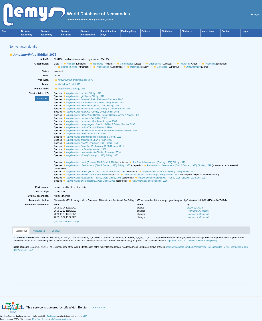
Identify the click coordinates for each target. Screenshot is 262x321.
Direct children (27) (39, 93)
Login (244, 31)
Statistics (166, 31)
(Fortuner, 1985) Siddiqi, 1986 (89, 162)
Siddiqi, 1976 (73, 80)
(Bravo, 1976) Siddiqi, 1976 (90, 105)
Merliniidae (133, 67)
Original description (38, 196)
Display (42, 98)
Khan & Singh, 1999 (84, 174)
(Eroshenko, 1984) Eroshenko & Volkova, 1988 (99, 130)
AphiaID (44, 59)
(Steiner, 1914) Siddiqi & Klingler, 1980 (94, 171)
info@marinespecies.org (61, 319)
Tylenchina (208, 64)
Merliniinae (160, 67)
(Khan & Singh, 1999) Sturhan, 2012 (149, 174)
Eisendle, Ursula (195, 207)
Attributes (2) (39, 231)
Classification (41, 64)
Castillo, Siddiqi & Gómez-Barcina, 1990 (96, 108)
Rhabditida (183, 64)
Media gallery (128, 31)
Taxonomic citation (39, 200)
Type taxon (43, 80)
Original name (41, 88)
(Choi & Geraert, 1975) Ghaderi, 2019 (177, 165)
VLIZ (85, 316)
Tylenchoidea (100, 67)
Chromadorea (124, 64)
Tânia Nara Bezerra (40, 319)
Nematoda (96, 64)
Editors (145, 31)
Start (4, 31)
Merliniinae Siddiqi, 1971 (68, 84)
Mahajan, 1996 (84, 133)
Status (45, 71)
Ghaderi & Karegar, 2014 (91, 152)
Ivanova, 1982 (84, 149)
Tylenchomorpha (67, 67)
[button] (11, 54)
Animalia (69, 64)
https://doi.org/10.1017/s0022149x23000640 (188, 240)
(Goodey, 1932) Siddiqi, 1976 (90, 112)
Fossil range (42, 191)
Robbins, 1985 (147, 181)
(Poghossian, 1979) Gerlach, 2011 (93, 146)
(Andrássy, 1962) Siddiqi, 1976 (90, 143)
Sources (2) (21, 231)
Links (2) (56, 231)
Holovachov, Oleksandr (198, 211)
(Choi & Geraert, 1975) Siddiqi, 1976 (96, 165)
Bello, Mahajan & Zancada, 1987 (92, 99)
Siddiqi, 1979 (83, 96)
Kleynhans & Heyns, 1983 (89, 121)
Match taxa (207, 31)
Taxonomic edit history (37, 204)
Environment (42, 187)
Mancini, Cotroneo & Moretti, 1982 (91, 137)
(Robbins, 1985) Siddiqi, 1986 (88, 181)
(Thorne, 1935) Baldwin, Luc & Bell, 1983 (170, 177)
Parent (45, 84)
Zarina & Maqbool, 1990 (87, 127)
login (255, 14)
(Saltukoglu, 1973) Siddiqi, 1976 (90, 155)
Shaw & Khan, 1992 (87, 140)
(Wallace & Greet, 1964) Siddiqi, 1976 (93, 102)
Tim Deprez (51, 316)
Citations (186, 31)
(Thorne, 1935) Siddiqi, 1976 (91, 177)
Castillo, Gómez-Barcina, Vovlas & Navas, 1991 (100, 115)
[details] (213, 241)
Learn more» (98, 307)
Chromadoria (153, 64)
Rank (46, 75)
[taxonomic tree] (60, 222)
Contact (225, 31)
